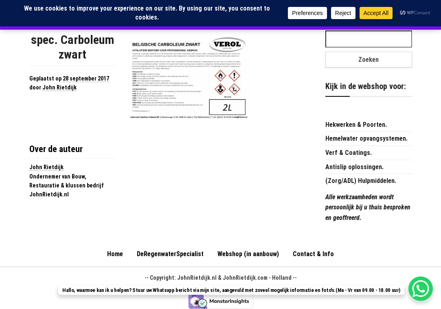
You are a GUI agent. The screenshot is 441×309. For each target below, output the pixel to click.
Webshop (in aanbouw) (248, 254)
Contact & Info (313, 254)
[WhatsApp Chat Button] (420, 288)
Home (115, 254)
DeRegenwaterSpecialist (170, 254)
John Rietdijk (59, 87)
